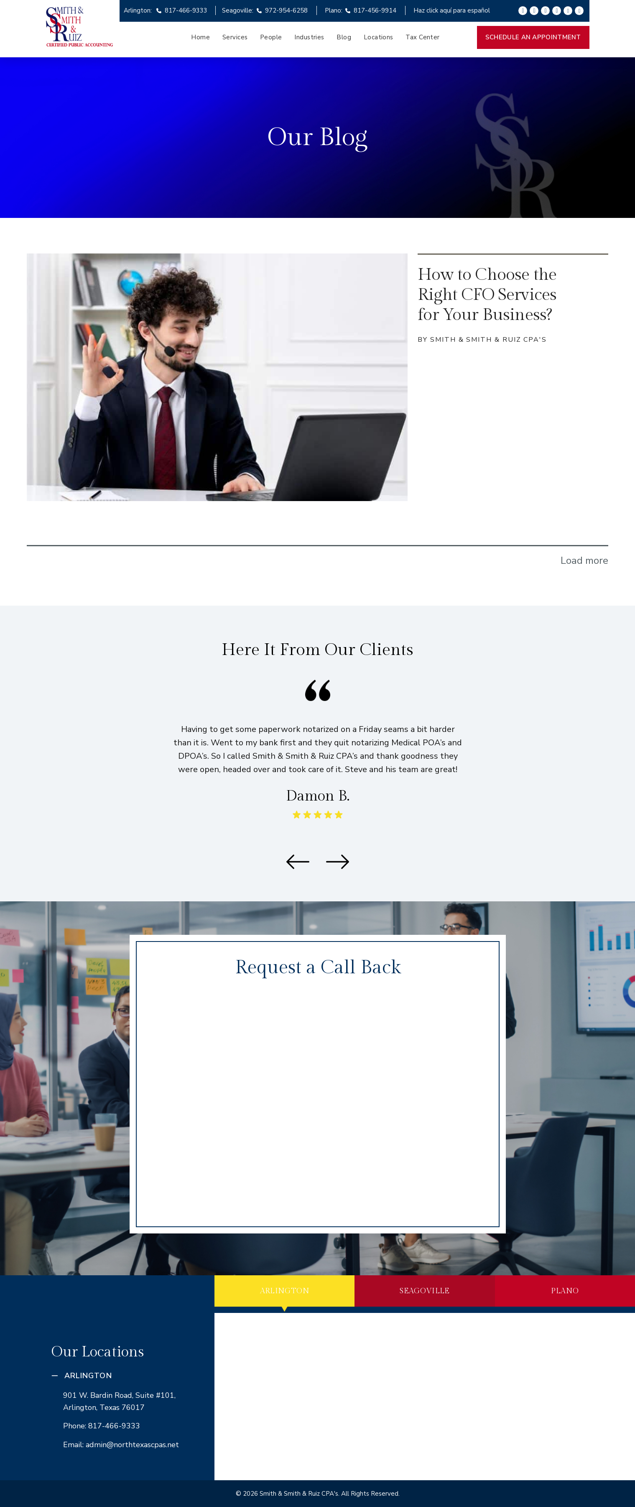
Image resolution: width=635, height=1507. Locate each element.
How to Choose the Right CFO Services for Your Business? (487, 295)
